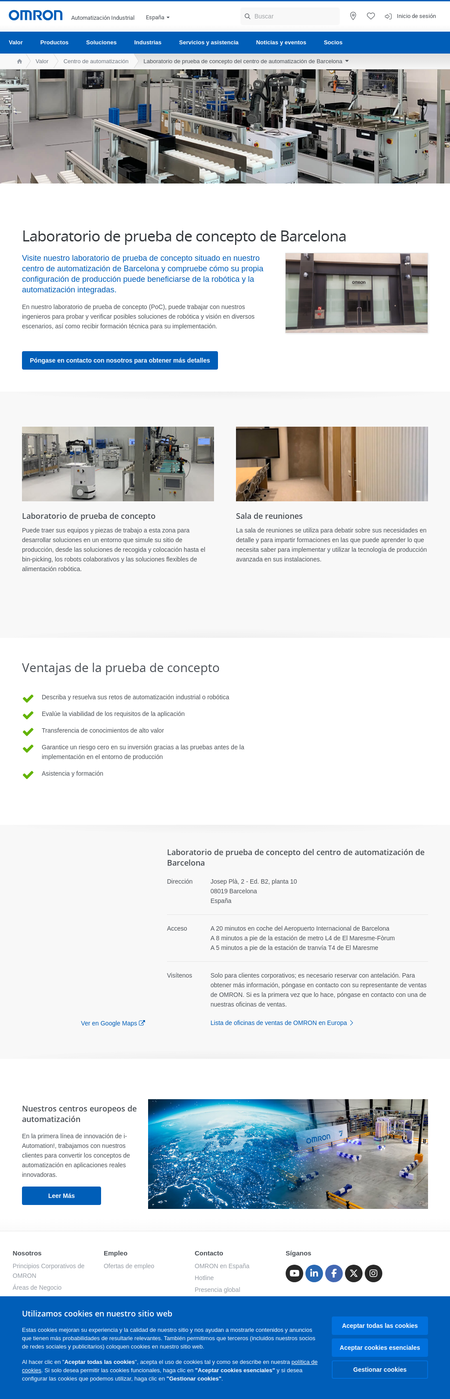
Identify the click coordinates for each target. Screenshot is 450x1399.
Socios (333, 42)
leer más (61, 1195)
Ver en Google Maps (109, 1023)
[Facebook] (334, 1273)
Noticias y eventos (281, 42)
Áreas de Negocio (37, 1287)
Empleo (115, 1253)
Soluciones (101, 42)
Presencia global (217, 1289)
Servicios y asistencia (209, 42)
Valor (16, 42)
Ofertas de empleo (129, 1266)
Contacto (209, 1253)
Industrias (147, 42)
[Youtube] (294, 1273)
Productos (54, 42)
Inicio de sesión (416, 16)
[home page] (17, 61)
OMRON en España (222, 1266)
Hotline (204, 1277)
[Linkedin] (314, 1273)
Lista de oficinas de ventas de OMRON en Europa (284, 1023)
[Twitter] (354, 1273)
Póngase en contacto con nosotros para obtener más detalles (120, 360)
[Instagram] (373, 1273)
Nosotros (27, 1253)
